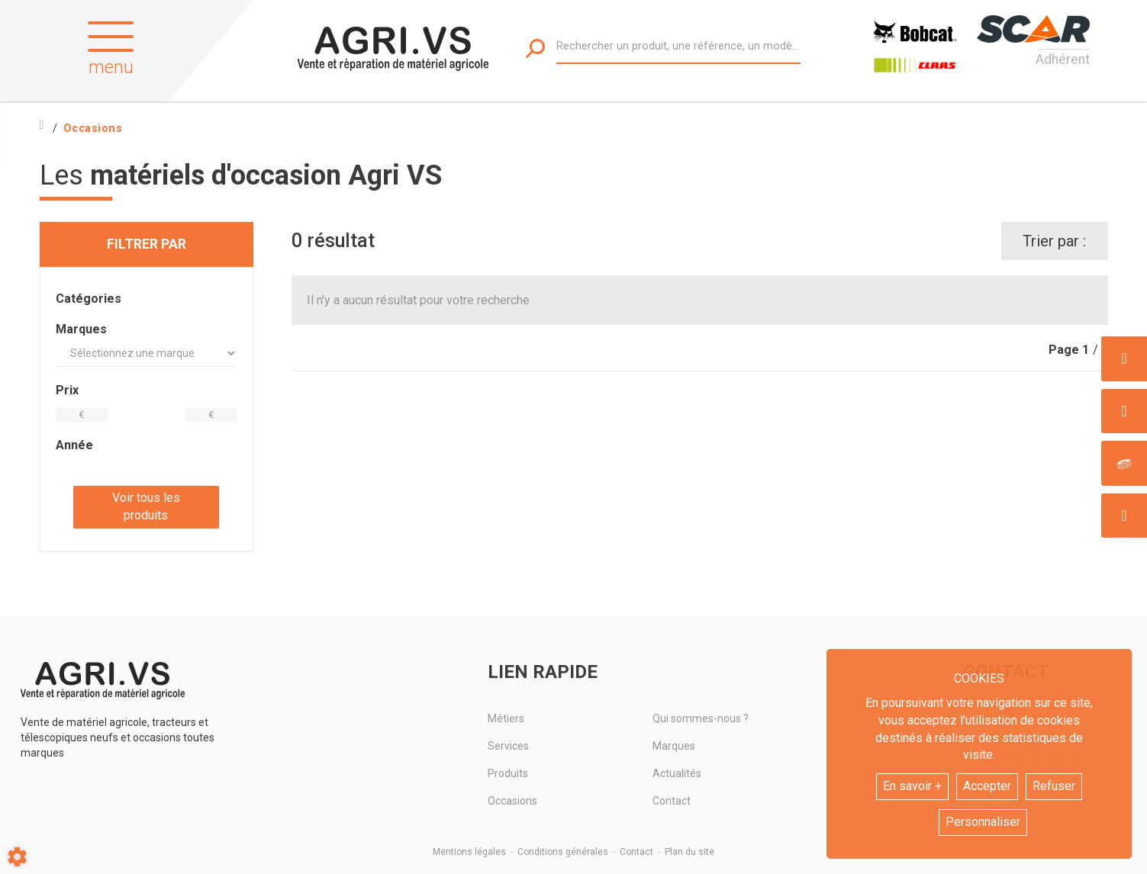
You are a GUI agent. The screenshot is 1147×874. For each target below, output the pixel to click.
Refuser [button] (1054, 786)
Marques (673, 746)
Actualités (676, 773)
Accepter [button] (987, 786)
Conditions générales (562, 852)
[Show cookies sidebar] (17, 856)
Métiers (506, 718)
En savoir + (912, 786)
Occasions (512, 801)
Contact (671, 801)
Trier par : (1054, 241)
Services (508, 746)
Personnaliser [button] (983, 822)
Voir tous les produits (146, 506)
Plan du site (689, 852)
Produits (508, 773)
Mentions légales (469, 852)
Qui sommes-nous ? (700, 718)
